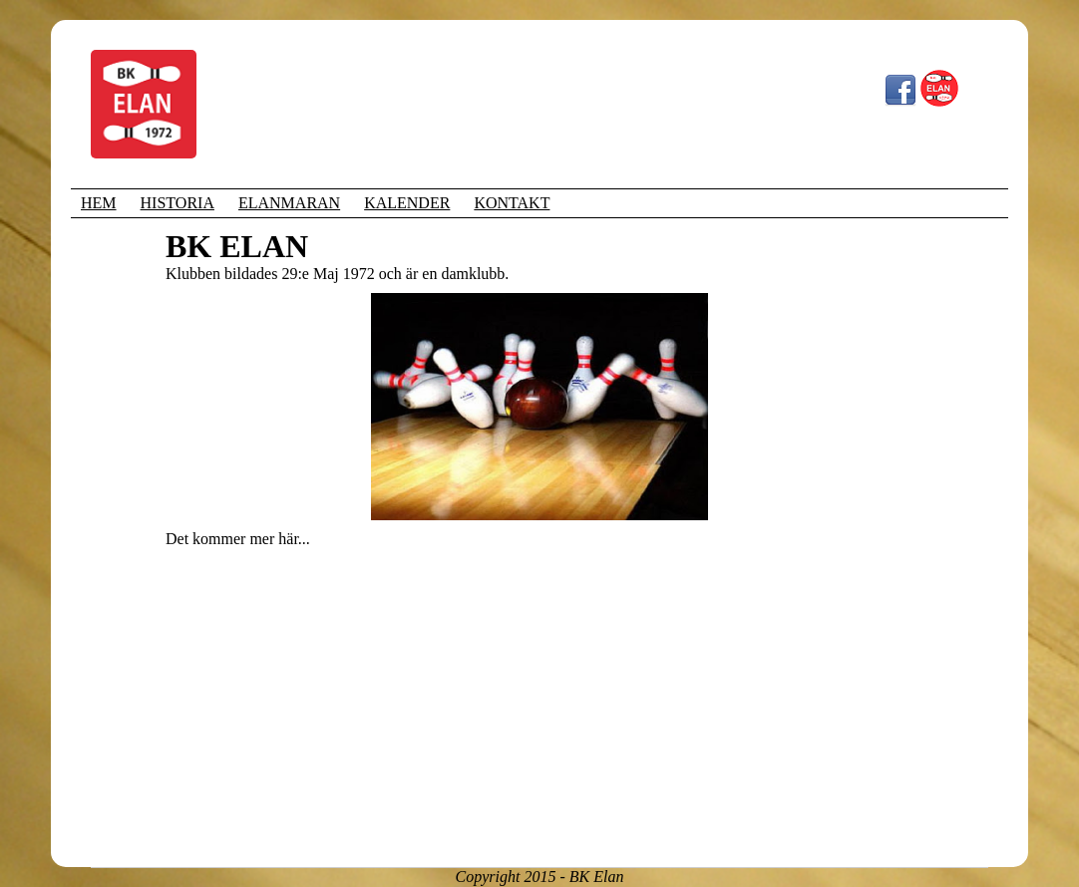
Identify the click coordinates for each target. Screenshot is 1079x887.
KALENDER (407, 202)
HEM (99, 202)
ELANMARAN (289, 202)
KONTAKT (511, 202)
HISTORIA (177, 202)
